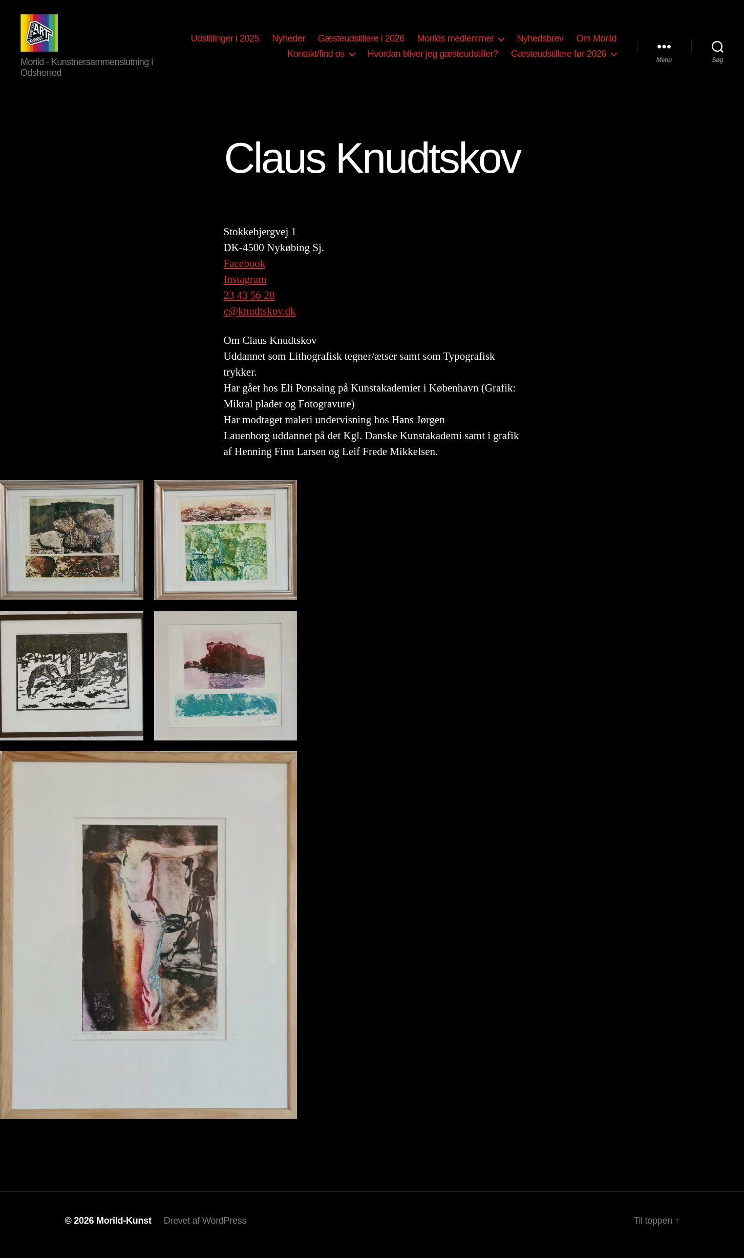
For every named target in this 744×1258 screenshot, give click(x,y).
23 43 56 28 (249, 304)
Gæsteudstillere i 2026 (361, 42)
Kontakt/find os (316, 58)
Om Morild (596, 42)
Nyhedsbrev (540, 42)
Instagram (245, 288)
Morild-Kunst (124, 1229)
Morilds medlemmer (455, 42)
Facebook (245, 272)
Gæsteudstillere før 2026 (558, 58)
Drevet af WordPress (205, 1229)
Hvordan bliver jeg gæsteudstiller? (433, 58)
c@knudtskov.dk (260, 320)
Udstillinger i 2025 (225, 42)
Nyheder (288, 42)
